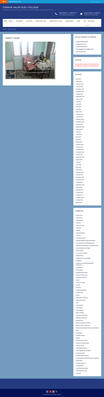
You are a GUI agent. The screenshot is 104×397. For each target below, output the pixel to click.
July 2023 (78, 162)
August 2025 (79, 99)
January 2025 (79, 116)
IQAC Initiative (79, 305)
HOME (5, 21)
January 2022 (79, 192)
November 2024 (80, 121)
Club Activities (79, 250)
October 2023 (79, 154)
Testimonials (79, 360)
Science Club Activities (81, 340)
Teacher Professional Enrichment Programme (87, 358)
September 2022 (80, 184)
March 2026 (79, 81)
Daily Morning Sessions (82, 272)
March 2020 (79, 202)
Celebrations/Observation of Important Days (87, 245)
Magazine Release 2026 (15, 1)
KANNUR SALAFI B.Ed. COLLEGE (20, 7)
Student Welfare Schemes (82, 355)
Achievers (78, 223)
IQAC (77, 302)
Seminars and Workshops (82, 343)
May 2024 (78, 137)
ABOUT (11, 21)
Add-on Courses (80, 225)
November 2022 (80, 179)
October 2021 (79, 195)
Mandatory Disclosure (81, 317)
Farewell (78, 285)
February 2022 (79, 190)
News (77, 330)
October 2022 (79, 182)
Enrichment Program (81, 277)
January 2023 (79, 174)
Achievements (79, 220)
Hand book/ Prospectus (82, 297)
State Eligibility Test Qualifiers (83, 350)
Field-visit (78, 287)
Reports (78, 338)
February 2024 (79, 144)
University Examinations (82, 368)
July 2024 (78, 132)
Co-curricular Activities (81, 253)
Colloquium (79, 260)
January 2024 (79, 147)
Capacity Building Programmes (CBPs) (85, 240)
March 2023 (79, 169)
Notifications (79, 333)
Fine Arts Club (79, 292)
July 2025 (78, 101)
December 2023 (80, 149)
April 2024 (78, 139)
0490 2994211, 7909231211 (68, 13)
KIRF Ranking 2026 (81, 51)
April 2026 (78, 79)
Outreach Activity (80, 335)
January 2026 (79, 86)
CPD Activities (79, 270)
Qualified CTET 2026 (81, 44)
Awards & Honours (80, 238)
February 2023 (79, 172)
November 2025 (80, 91)
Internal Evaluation (80, 300)
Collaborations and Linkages (83, 258)
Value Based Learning (81, 370)
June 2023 (78, 164)
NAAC (78, 21)
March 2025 (79, 111)
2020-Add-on (79, 215)
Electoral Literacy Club (81, 275)
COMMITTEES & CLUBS (55, 21)
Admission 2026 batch (81, 46)
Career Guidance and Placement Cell (85, 243)
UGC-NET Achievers (81, 363)
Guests (78, 295)
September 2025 (80, 96)
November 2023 (80, 152)
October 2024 (79, 124)
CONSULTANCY (69, 21)
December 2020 (80, 197)
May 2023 (78, 167)
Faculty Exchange (80, 282)
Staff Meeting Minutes (81, 348)
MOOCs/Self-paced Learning (83, 323)
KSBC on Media (80, 312)
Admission (78, 228)
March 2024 (79, 142)
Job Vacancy (79, 307)
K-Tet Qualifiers (80, 310)
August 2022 (79, 187)
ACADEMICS (19, 21)
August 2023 (79, 159)
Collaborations (79, 255)
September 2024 (80, 127)
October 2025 (79, 94)
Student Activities (80, 353)
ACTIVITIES (29, 21)
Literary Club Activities (81, 315)
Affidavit (78, 230)
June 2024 (78, 134)
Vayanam (78, 373)
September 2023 (80, 157)
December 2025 (80, 89)
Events (77, 280)
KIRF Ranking (91, 21)
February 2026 (79, 84)
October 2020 (79, 200)
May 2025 (78, 106)
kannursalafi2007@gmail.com (66, 15)
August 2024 (79, 129)
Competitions (79, 267)
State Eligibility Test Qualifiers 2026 (85, 49)
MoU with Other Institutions (83, 325)
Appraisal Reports (80, 233)
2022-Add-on (79, 217)
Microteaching (79, 320)
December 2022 (80, 177)
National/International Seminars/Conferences (87, 328)
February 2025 (79, 114)
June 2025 (78, 104)
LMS (84, 21)
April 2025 (78, 109)
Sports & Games (80, 345)
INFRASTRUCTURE (41, 21)
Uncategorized (79, 365)
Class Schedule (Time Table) (83, 248)
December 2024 (80, 119)
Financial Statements (81, 290)
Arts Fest (78, 235)
